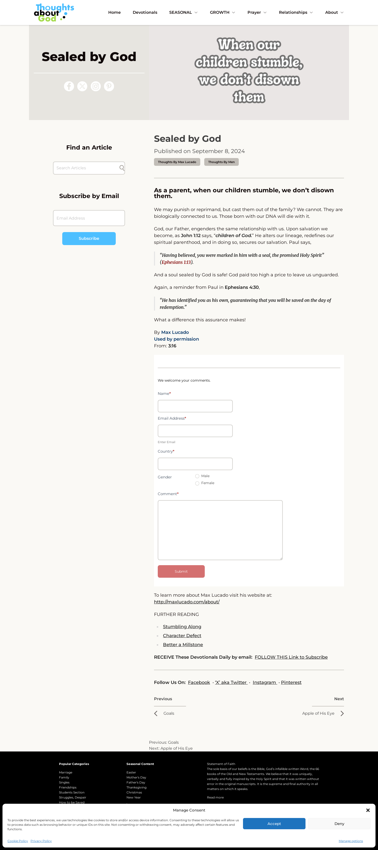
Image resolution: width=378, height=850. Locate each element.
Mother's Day (136, 777)
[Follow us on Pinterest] (109, 86)
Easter (131, 772)
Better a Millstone (183, 644)
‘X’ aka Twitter (231, 682)
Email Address (172, 418)
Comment (168, 493)
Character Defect (182, 635)
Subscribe (89, 238)
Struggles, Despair (72, 797)
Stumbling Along (182, 626)
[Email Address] (89, 218)
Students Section (71, 792)
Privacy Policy (41, 841)
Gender (165, 477)
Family (64, 777)
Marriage (65, 772)
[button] (368, 810)
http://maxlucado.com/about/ (187, 602)
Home (114, 12)
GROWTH (223, 12)
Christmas (134, 792)
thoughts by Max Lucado (177, 162)
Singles (64, 782)
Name (164, 393)
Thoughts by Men (221, 162)
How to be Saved (71, 802)
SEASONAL (183, 12)
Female (204, 483)
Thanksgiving (136, 787)
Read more (215, 797)
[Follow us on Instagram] (96, 86)
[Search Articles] (87, 168)
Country (166, 451)
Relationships (296, 12)
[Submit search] (122, 168)
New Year (133, 797)
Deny (339, 823)
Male (202, 476)
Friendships (67, 787)
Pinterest (291, 682)
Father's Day (135, 782)
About (334, 12)
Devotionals (145, 12)
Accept (274, 823)
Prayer (257, 12)
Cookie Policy (18, 841)
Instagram (265, 682)
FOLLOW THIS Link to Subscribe (291, 657)
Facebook (199, 682)
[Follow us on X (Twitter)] (82, 86)
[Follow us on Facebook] (69, 86)
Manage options (351, 841)
